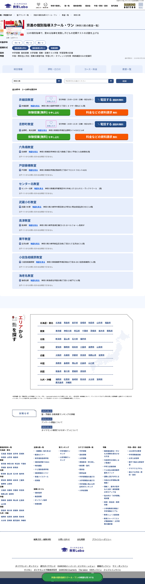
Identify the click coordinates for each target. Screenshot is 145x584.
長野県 (91, 346)
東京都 (58, 330)
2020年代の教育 (135, 451)
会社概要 (81, 539)
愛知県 (58, 346)
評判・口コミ (54, 69)
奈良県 (83, 355)
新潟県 (58, 338)
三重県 (83, 346)
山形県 (99, 322)
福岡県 (58, 379)
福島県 (108, 322)
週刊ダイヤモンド (48, 566)
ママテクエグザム (135, 468)
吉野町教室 (26, 124)
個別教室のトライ (41, 473)
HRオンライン (95, 569)
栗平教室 (25, 239)
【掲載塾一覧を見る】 (43, 451)
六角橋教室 (26, 147)
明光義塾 (38, 465)
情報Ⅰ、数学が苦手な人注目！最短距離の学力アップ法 (111, 489)
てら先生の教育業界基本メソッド (111, 471)
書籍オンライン (104, 566)
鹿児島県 (59, 382)
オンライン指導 (41, 500)
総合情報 (18, 69)
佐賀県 (67, 379)
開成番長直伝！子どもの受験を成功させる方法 (111, 454)
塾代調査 (114, 5)
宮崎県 (99, 379)
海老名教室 (26, 275)
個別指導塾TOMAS (42, 462)
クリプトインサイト (112, 569)
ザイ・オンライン (120, 566)
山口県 (91, 363)
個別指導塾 (77, 5)
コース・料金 (90, 69)
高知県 (83, 371)
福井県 (83, 338)
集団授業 (38, 496)
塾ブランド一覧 (23, 15)
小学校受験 (83, 490)
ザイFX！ (28, 569)
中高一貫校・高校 (101, 5)
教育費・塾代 (84, 465)
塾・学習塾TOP (6, 15)
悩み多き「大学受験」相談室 (112, 496)
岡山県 (75, 363)
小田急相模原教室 (30, 257)
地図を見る (35, 106)
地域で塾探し (56, 5)
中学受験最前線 (135, 454)
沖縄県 (69, 382)
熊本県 (83, 379)
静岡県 (67, 346)
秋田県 (91, 322)
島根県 (67, 363)
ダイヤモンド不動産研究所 (45, 569)
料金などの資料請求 (101, 112)
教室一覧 (65, 15)
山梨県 (99, 346)
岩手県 (75, 322)
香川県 (67, 371)
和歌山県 (92, 355)
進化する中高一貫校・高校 (135, 473)
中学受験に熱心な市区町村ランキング (87, 485)
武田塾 (37, 480)
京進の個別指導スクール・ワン (45, 15)
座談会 (87, 5)
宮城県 (83, 322)
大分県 (91, 379)
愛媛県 (75, 371)
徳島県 (58, 371)
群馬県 (110, 330)
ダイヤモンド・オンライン (26, 566)
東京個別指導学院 (41, 458)
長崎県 (75, 379)
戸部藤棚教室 (27, 165)
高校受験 (82, 454)
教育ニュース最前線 (111, 514)
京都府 (75, 355)
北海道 (58, 322)
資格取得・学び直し (87, 462)
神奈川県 (77, 15)
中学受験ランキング (65, 452)
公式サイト (14, 38)
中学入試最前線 (110, 466)
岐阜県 (75, 346)
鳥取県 (58, 363)
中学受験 (82, 451)
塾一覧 (67, 5)
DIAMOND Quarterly (68, 569)
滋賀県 (101, 355)
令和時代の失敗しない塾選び (111, 461)
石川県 (75, 338)
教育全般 (82, 473)
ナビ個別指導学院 (41, 469)
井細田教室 (26, 99)
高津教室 (25, 220)
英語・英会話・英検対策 (111, 503)
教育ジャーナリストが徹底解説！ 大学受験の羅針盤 (112, 521)
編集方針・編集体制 (42, 539)
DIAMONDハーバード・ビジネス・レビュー (76, 566)
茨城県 (93, 330)
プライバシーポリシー (101, 539)
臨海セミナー (40, 454)
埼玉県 (77, 330)
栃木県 (101, 330)
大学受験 (82, 458)
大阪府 (58, 355)
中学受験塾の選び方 (87, 476)
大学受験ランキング (65, 458)
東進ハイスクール (41, 476)
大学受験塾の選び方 (87, 480)
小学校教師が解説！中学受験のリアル (111, 509)
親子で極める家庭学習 (136, 463)
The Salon (83, 569)
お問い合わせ (64, 539)
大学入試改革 (134, 458)
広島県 (83, 363)
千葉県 (85, 330)
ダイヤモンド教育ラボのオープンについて (59, 430)
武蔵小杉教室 (27, 202)
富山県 (67, 338)
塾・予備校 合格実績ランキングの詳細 (58, 414)
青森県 (67, 322)
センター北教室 (29, 184)
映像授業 (38, 504)
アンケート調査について (52, 422)
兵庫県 (67, 355)
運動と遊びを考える (111, 476)
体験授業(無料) (43, 112)
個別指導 (38, 492)
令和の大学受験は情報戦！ (111, 481)
